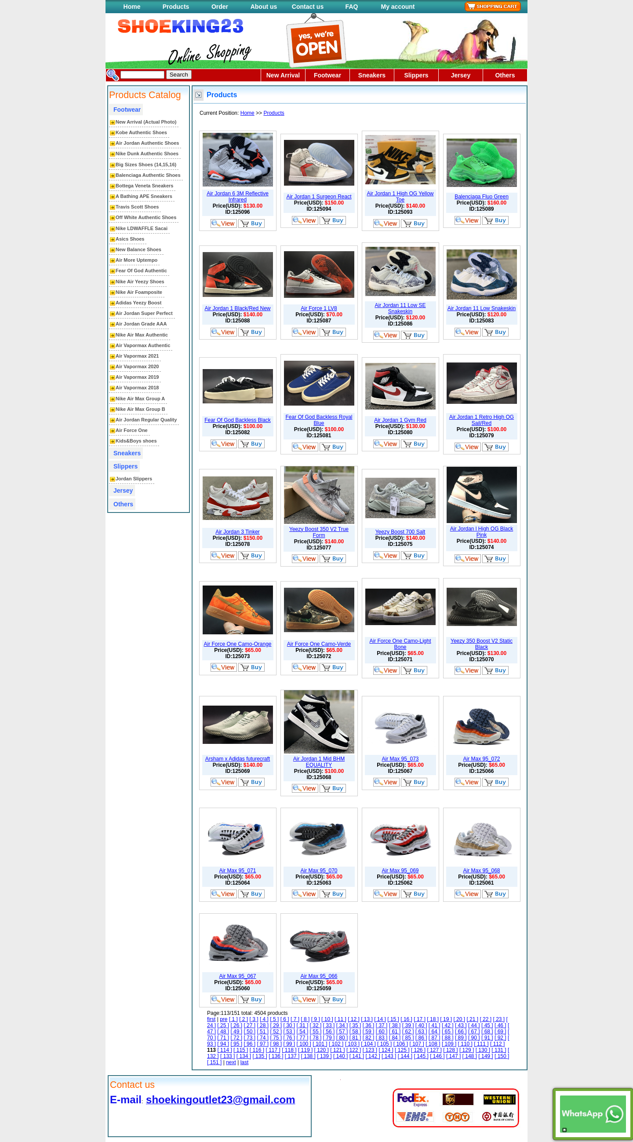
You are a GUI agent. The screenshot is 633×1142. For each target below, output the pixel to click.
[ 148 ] (469, 1056)
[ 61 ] (395, 1032)
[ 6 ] (284, 1019)
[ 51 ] (263, 1032)
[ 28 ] (263, 1025)
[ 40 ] (421, 1025)
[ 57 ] (342, 1032)
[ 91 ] (487, 1038)
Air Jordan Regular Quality (146, 419)
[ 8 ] (305, 1019)
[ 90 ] (474, 1038)
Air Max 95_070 (318, 870)
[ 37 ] (382, 1025)
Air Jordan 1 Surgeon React (318, 197)
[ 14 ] (380, 1019)
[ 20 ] (459, 1019)
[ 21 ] (472, 1019)
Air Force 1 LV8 (319, 308)
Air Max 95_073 (400, 759)
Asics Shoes (130, 239)
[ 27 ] (249, 1025)
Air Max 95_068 (481, 870)
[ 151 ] (214, 1062)
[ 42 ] (448, 1025)
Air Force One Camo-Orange (237, 644)
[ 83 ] (382, 1038)
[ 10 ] (327, 1019)
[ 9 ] (315, 1019)
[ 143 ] (389, 1056)
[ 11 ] (340, 1019)
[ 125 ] (402, 1050)
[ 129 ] (466, 1050)
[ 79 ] (329, 1038)
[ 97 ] (263, 1044)
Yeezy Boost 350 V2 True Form (319, 532)
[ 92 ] (500, 1038)
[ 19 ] (446, 1019)
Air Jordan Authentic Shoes (147, 143)
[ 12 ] (354, 1019)
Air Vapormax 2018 (137, 387)
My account (398, 6)
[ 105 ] (384, 1044)
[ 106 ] (400, 1044)
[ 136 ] (276, 1056)
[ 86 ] (421, 1038)
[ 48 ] (223, 1032)
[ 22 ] (485, 1019)
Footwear (327, 75)
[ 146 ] (437, 1056)
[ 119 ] (305, 1050)
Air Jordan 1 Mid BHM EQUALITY (319, 762)
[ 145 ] (421, 1056)
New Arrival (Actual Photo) (146, 121)
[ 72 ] (236, 1038)
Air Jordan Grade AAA (141, 323)
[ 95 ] (236, 1044)
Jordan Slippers (134, 478)
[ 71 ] (223, 1038)
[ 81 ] (355, 1038)
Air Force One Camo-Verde (319, 644)
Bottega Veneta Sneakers (144, 185)
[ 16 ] (406, 1019)
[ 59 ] (369, 1032)
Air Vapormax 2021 (137, 356)
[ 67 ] (474, 1032)
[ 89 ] (461, 1038)
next (231, 1062)
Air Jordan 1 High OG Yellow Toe (400, 196)
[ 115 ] (240, 1050)
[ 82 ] (369, 1038)
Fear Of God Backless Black (237, 420)
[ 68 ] (487, 1032)
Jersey (460, 75)
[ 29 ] (276, 1025)
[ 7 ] (295, 1019)
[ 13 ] (367, 1019)
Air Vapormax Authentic (143, 345)
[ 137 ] (292, 1056)
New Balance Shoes (138, 249)
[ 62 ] (408, 1032)
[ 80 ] (342, 1038)
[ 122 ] (353, 1050)
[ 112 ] (497, 1044)
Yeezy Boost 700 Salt (400, 532)
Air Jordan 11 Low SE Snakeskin (400, 308)
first (211, 1019)
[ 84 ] (395, 1038)
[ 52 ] (276, 1032)
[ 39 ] (408, 1025)
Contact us (308, 6)
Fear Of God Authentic (141, 270)
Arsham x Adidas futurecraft (237, 759)
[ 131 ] (498, 1050)
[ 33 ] (329, 1025)
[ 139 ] (324, 1056)
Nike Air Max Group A (140, 398)
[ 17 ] (420, 1019)
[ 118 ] (289, 1050)
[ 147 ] (453, 1056)
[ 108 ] (433, 1044)
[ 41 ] (434, 1025)
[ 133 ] (227, 1056)
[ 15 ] (393, 1019)
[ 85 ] (408, 1038)
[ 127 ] (434, 1050)
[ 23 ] (499, 1019)
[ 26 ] (236, 1025)
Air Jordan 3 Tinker (237, 532)
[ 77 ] (303, 1038)
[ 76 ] (289, 1038)
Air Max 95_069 (400, 870)
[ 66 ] (461, 1032)
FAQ (352, 6)
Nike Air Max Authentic (142, 334)
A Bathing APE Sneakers (144, 196)
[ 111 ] (481, 1044)
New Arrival (283, 75)
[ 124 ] (385, 1050)
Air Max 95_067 (237, 976)
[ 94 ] (223, 1044)
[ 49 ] (236, 1032)
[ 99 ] (289, 1044)
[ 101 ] (320, 1044)
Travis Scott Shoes (137, 206)
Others (505, 75)
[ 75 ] (276, 1038)
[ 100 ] (304, 1044)
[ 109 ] (449, 1044)
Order (219, 6)
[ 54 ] (303, 1032)
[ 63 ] (421, 1032)
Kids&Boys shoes (136, 440)
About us (264, 6)
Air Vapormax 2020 (137, 366)
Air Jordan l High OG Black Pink (481, 532)
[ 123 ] (370, 1050)
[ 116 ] (257, 1050)
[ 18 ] (433, 1019)
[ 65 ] (448, 1032)
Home (132, 6)
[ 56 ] (329, 1032)
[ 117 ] (273, 1050)
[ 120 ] (321, 1050)
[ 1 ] (233, 1019)
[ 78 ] (316, 1038)
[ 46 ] (500, 1025)
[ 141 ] (356, 1056)
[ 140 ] (340, 1056)
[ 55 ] (316, 1032)
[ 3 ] (254, 1019)
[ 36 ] (369, 1025)
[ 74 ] (263, 1038)
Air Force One (132, 430)
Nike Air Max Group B (140, 409)
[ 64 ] (434, 1032)
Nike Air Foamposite (139, 292)
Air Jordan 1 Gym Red (400, 420)
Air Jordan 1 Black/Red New (237, 308)
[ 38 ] (395, 1025)
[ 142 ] (372, 1056)
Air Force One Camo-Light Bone (400, 644)
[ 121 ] (337, 1050)
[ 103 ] (352, 1044)
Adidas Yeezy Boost (138, 302)
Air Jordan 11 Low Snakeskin (481, 308)
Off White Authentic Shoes (146, 217)
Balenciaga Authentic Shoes (148, 175)
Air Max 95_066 (318, 976)
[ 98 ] (276, 1044)
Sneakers (372, 75)
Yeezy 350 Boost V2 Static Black (482, 644)
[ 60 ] (382, 1032)
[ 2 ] (243, 1019)
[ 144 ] (405, 1056)
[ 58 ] (355, 1032)
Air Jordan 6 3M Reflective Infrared (238, 196)
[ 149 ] (485, 1056)
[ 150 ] (502, 1056)
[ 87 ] (434, 1038)
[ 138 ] (308, 1056)
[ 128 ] (450, 1050)
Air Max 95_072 (481, 759)
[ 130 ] (483, 1050)
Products (176, 6)
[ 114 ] (224, 1050)
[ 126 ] (418, 1050)
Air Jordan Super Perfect (144, 313)
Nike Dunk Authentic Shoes (147, 153)
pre (223, 1019)
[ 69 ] (500, 1032)
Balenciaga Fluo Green (482, 197)
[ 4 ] (264, 1019)
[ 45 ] (487, 1025)
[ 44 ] (474, 1025)
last (244, 1062)
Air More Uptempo (136, 260)
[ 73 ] (249, 1038)
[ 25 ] (223, 1025)
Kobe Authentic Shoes (141, 132)
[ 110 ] (465, 1044)
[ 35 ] (355, 1025)
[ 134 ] (243, 1056)
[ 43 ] (461, 1025)
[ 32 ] (316, 1025)
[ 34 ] (342, 1025)
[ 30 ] (289, 1025)
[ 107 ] (416, 1044)
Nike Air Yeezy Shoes (140, 281)
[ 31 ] (303, 1025)
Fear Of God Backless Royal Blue (318, 420)
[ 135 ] (259, 1056)
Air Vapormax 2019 (137, 377)
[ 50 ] (249, 1032)
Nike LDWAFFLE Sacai (141, 228)
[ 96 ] (249, 1044)
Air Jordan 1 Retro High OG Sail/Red (481, 420)
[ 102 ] (336, 1044)
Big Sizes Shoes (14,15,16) (146, 164)
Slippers (416, 75)
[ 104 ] (368, 1044)
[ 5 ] (274, 1019)
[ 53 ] (289, 1032)
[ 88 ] (448, 1038)
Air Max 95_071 (237, 870)
